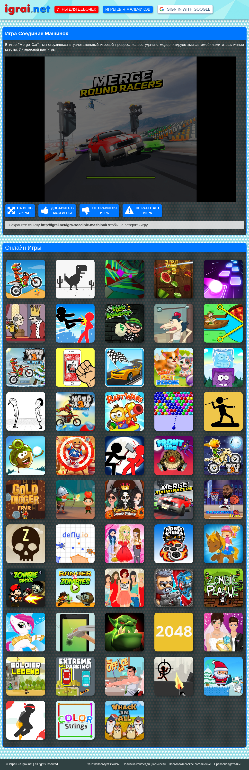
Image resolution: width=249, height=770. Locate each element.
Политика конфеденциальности (144, 764)
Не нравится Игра (99, 210)
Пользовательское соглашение (190, 764)
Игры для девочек (76, 9)
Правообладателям (227, 764)
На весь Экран (20, 210)
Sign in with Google (185, 9)
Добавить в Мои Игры (57, 210)
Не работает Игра (142, 210)
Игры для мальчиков (127, 9)
